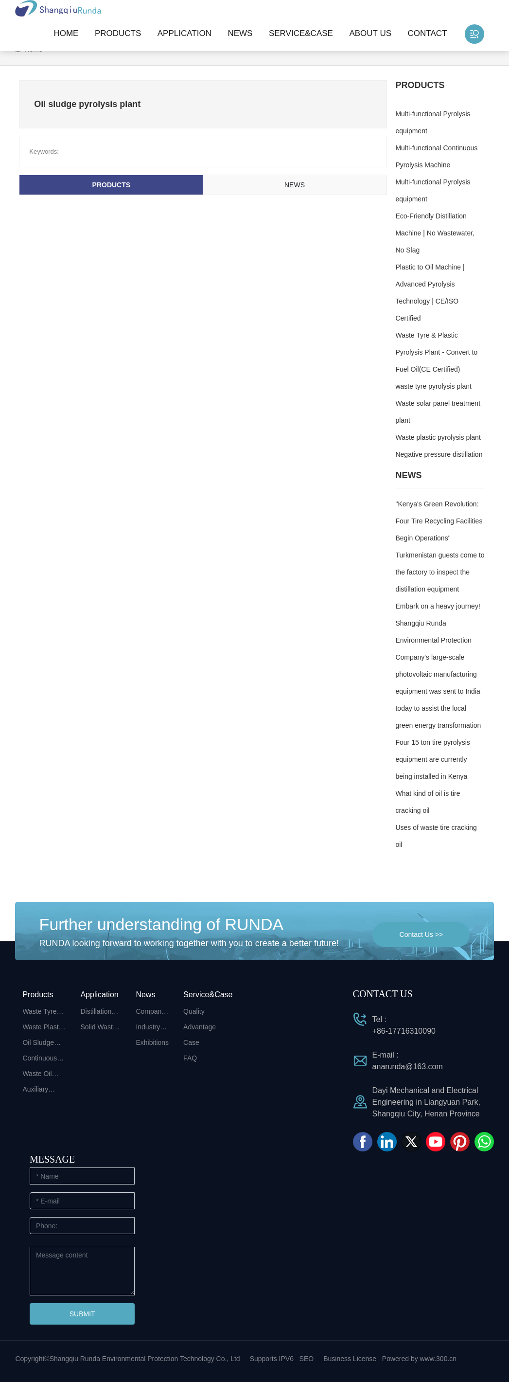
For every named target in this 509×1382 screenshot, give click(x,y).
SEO (306, 1359)
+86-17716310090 (404, 1031)
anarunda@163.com (407, 1066)
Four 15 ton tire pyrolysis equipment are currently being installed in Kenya (432, 759)
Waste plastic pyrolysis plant (437, 437)
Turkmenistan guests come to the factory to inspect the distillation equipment (439, 572)
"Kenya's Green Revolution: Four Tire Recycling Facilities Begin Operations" (438, 521)
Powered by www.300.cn (419, 1359)
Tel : (379, 1019)
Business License (349, 1359)
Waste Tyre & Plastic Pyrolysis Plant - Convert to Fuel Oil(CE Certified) (436, 352)
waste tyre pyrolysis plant (433, 386)
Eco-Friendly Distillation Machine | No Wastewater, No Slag (434, 233)
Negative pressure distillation (438, 454)
